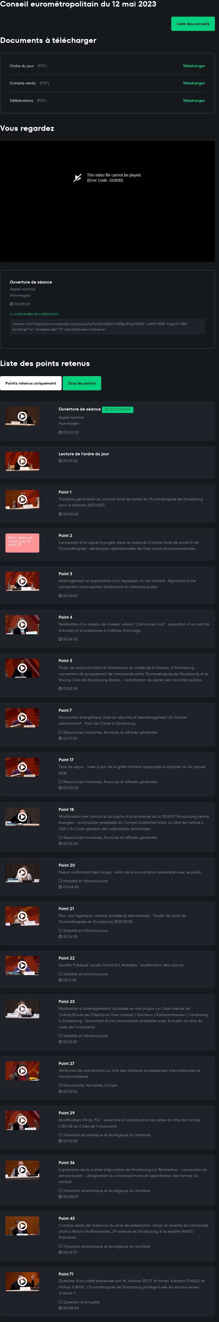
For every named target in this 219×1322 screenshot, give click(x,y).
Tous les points (82, 383)
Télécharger (194, 66)
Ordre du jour (22, 66)
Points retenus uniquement (30, 383)
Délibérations (21, 100)
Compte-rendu (23, 83)
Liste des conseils (193, 23)
